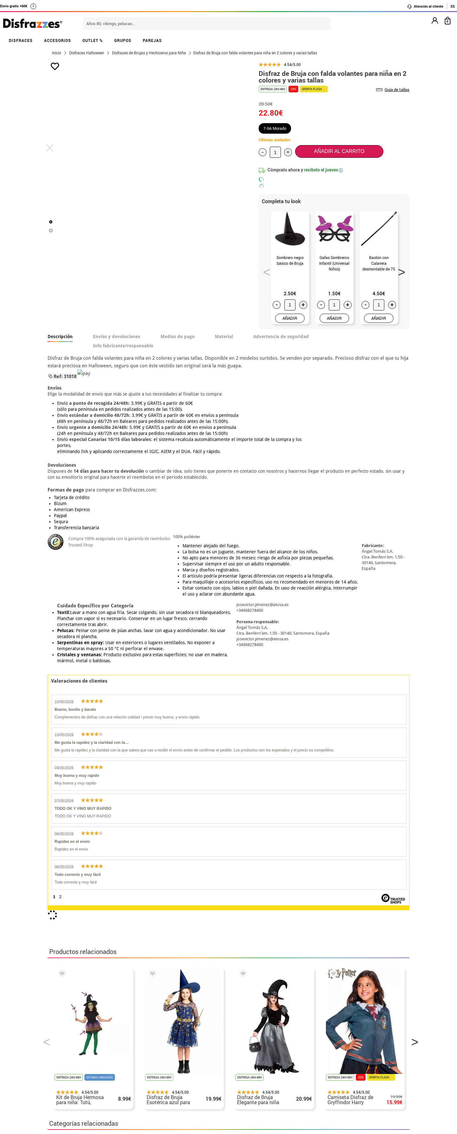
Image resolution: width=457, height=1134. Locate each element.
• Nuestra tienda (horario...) (81, 1025)
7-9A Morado (274, 128)
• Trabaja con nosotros (75, 1086)
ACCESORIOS (57, 40)
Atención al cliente (425, 6)
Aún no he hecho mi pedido (333, 1025)
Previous (265, 270)
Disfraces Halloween (203, 859)
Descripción (60, 336)
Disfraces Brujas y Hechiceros (86, 859)
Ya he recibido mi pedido (331, 1040)
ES (453, 6)
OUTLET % (93, 40)
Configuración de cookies (81, 1079)
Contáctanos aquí (193, 1033)
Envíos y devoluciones (116, 336)
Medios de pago (178, 336)
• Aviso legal (63, 1056)
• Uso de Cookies (68, 1071)
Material (224, 336)
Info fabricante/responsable (123, 345)
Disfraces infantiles (261, 859)
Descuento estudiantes (78, 1033)
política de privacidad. (251, 952)
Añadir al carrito (339, 151)
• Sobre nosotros (68, 1040)
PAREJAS (152, 40)
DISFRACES (21, 40)
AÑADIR (289, 318)
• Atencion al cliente (72, 1063)
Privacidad (95, 1056)
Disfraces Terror (150, 859)
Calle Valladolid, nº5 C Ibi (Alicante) (328, 1072)
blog (190, 991)
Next (399, 270)
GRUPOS (122, 40)
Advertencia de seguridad (281, 336)
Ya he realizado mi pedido (332, 1033)
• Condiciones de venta (75, 1048)
